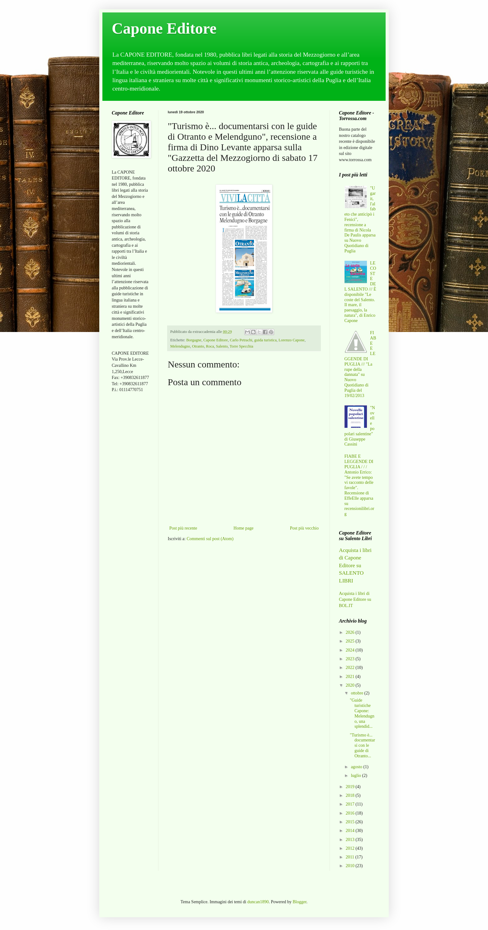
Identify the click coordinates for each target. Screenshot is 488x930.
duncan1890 (258, 902)
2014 (351, 830)
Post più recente (183, 528)
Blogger (299, 902)
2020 (351, 685)
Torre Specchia (241, 346)
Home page (243, 528)
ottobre (357, 693)
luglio (356, 775)
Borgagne (193, 340)
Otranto (198, 346)
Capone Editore (164, 28)
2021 (351, 676)
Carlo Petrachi (241, 340)
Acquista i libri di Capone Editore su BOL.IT (355, 599)
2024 (351, 650)
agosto (357, 766)
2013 (351, 839)
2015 (351, 822)
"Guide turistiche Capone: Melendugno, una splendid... (362, 713)
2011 (350, 857)
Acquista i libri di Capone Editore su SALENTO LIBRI (355, 565)
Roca (210, 346)
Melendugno (180, 346)
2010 (351, 865)
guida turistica (265, 340)
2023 (351, 659)
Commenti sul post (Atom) (210, 538)
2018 (351, 795)
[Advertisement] (130, 495)
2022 (351, 667)
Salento (222, 346)
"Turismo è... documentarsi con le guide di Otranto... (362, 745)
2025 (351, 641)
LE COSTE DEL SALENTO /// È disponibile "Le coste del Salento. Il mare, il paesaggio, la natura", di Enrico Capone (360, 292)
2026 (351, 632)
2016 (351, 813)
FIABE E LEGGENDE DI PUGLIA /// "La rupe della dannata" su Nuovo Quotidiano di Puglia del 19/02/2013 (360, 364)
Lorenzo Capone (292, 340)
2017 (351, 804)
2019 (351, 786)
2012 (351, 848)
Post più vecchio (304, 528)
